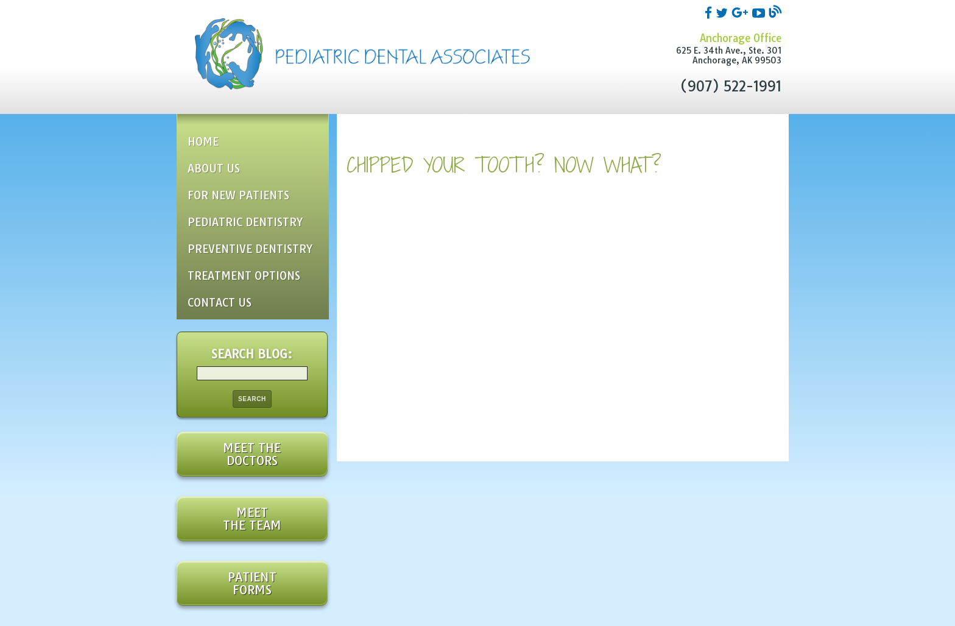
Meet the (252, 454)
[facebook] (710, 12)
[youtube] (760, 12)
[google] (741, 12)
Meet (252, 519)
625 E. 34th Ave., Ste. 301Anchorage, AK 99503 (728, 55)
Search (252, 399)
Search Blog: (251, 353)
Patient (252, 583)
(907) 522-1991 (730, 86)
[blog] (775, 12)
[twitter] (723, 12)
